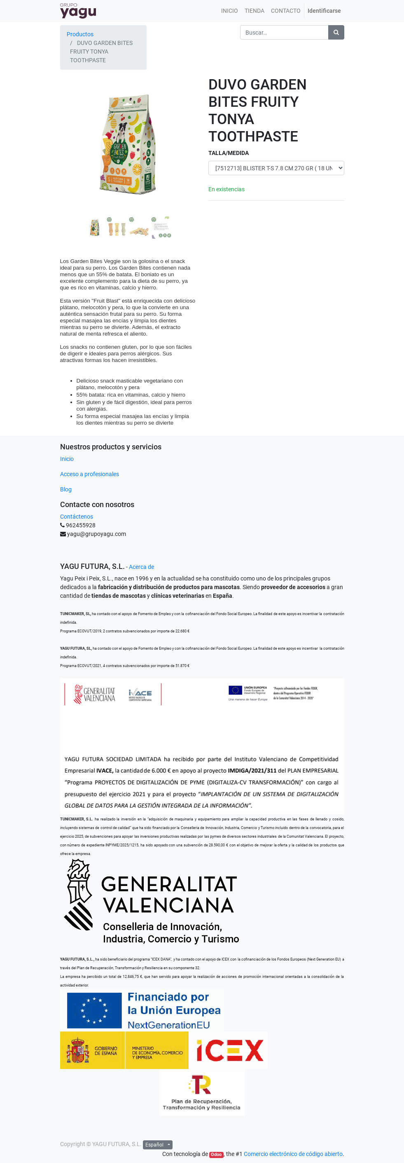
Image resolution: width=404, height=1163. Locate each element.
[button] (70, 158)
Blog (66, 489)
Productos (80, 34)
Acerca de (141, 567)
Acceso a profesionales (89, 474)
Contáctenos (76, 516)
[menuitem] (229, 11)
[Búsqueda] (336, 32)
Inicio (67, 459)
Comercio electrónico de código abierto (293, 1154)
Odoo (216, 1154)
